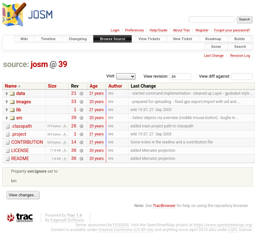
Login (115, 30)
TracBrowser (164, 214)
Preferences (134, 30)
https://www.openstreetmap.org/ (223, 233)
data (20, 93)
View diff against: (226, 76)
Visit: (110, 75)
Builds (239, 39)
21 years (96, 94)
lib (18, 111)
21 (73, 94)
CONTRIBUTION (27, 148)
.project (18, 139)
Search (240, 46)
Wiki (24, 39)
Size (52, 86)
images (23, 102)
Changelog (78, 39)
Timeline (48, 39)
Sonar (216, 46)
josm (39, 64)
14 (73, 148)
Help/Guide (158, 30)
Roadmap (213, 39)
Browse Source (112, 39)
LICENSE (20, 157)
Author (115, 86)
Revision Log (240, 56)
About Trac (181, 30)
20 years (96, 103)
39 (62, 64)
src (19, 120)
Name (11, 86)
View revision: (156, 76)
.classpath (21, 130)
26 (73, 130)
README (20, 166)
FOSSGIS (121, 233)
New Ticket (182, 39)
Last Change (214, 56)
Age (94, 86)
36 (73, 158)
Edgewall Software (67, 228)
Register (202, 30)
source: (16, 64)
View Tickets (149, 39)
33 (73, 103)
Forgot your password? (232, 30)
